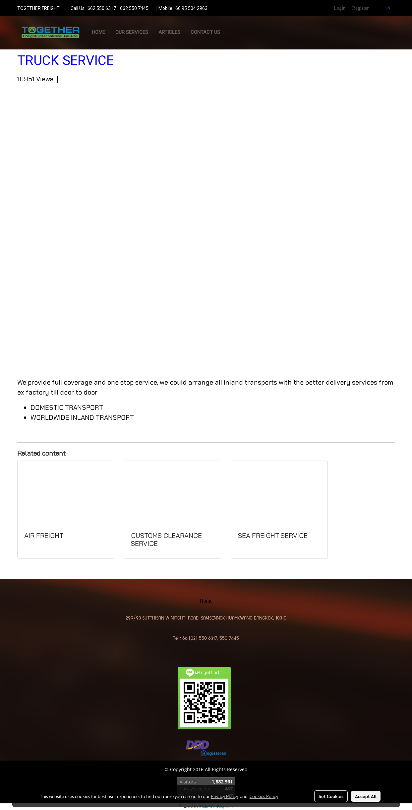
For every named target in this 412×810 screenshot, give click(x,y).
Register (360, 8)
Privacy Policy (224, 796)
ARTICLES (169, 32)
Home (98, 32)
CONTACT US (205, 32)
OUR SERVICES (131, 32)
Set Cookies (331, 796)
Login (339, 8)
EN (385, 8)
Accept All (366, 796)
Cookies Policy (264, 796)
